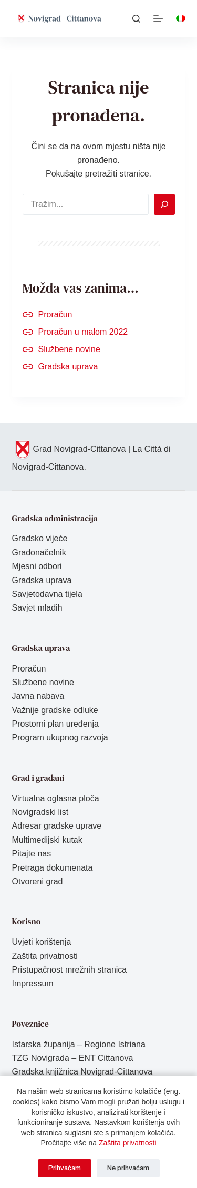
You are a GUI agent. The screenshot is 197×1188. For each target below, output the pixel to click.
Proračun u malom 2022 (83, 331)
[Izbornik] (158, 18)
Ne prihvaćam (128, 1168)
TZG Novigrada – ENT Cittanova (72, 1057)
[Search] (164, 204)
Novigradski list (40, 812)
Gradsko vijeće (40, 538)
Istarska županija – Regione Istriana (79, 1044)
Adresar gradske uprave (57, 825)
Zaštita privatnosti (128, 1143)
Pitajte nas (31, 853)
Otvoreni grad (37, 881)
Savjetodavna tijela (47, 594)
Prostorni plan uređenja (55, 723)
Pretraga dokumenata (52, 867)
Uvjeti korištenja (41, 941)
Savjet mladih (37, 607)
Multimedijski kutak (47, 839)
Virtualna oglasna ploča (55, 798)
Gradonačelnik (39, 552)
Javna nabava (38, 695)
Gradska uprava (68, 366)
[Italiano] (180, 18)
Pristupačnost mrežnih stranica (69, 969)
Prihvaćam (64, 1168)
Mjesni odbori (37, 566)
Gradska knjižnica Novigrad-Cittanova (82, 1071)
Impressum (33, 983)
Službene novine (69, 349)
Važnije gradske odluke (55, 710)
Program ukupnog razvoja (60, 737)
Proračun (55, 314)
